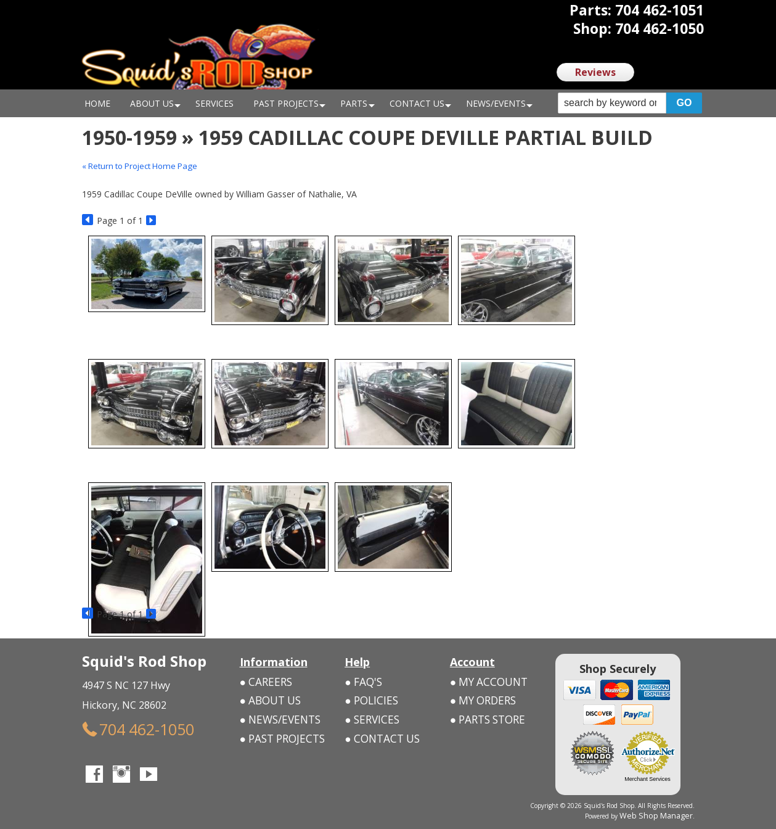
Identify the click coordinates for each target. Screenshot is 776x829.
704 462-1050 (118, 726)
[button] (630, 103)
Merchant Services (647, 779)
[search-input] (612, 103)
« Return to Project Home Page (145, 165)
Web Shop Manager (665, 814)
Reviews (595, 72)
